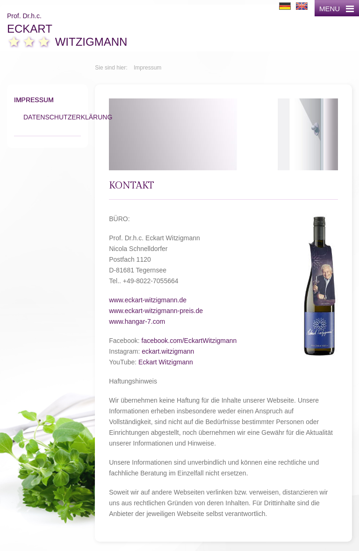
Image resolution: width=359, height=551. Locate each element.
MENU (336, 9)
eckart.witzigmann (168, 351)
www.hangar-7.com (137, 321)
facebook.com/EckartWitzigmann (189, 340)
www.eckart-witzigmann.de (148, 300)
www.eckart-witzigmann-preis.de (156, 310)
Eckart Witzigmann (165, 362)
